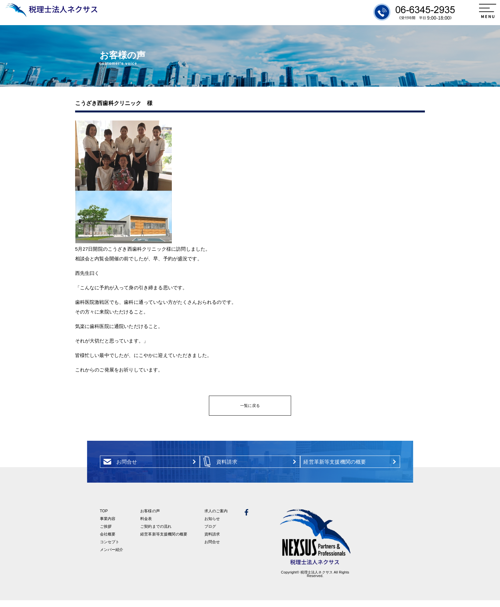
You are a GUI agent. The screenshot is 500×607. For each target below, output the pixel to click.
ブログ (210, 533)
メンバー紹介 (111, 556)
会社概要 (108, 541)
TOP (104, 518)
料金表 (146, 525)
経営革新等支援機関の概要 (163, 541)
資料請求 (212, 541)
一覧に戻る (250, 405)
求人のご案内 (216, 518)
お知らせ (212, 525)
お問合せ (212, 549)
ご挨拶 (106, 533)
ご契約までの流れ (156, 533)
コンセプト (110, 549)
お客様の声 (150, 518)
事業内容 (108, 525)
